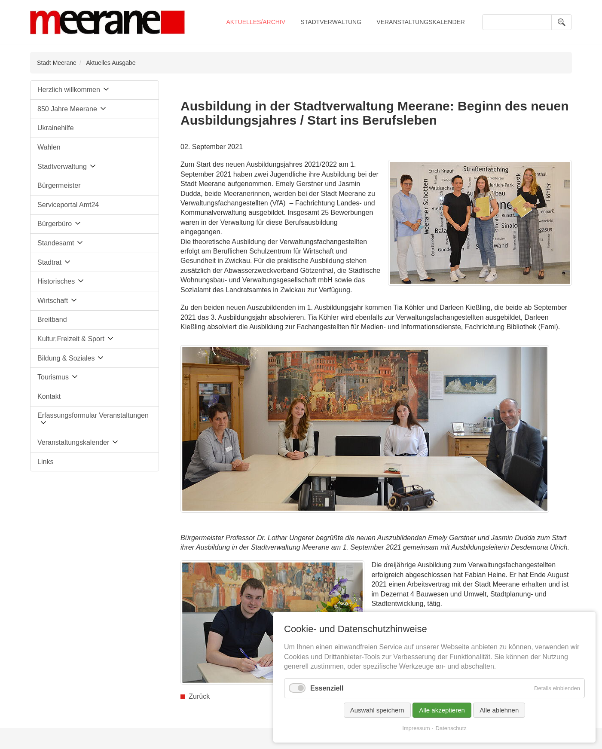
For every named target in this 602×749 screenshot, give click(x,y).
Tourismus (53, 377)
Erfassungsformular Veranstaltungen (93, 415)
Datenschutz (451, 728)
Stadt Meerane (56, 62)
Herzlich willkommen (68, 89)
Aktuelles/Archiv (255, 21)
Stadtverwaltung (330, 21)
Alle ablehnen (499, 710)
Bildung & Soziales (66, 358)
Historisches (56, 281)
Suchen (561, 22)
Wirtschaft (52, 300)
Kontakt (49, 396)
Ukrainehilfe (55, 127)
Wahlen (49, 147)
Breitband (52, 319)
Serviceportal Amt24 (68, 204)
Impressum (416, 728)
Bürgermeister (58, 185)
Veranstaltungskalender (420, 21)
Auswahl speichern (377, 710)
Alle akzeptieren (442, 710)
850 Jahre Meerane (67, 109)
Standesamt (55, 243)
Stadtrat (49, 262)
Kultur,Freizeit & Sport (70, 338)
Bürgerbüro (54, 223)
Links (45, 461)
